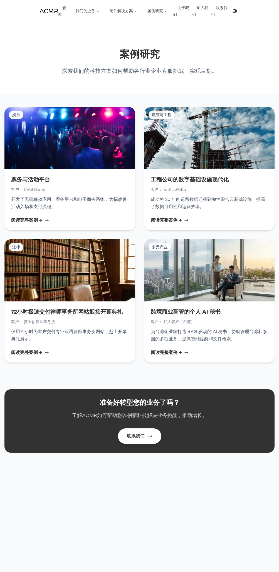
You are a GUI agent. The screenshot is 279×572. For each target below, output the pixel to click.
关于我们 (181, 11)
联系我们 (219, 11)
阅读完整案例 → (30, 220)
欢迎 (62, 11)
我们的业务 (88, 11)
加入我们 (200, 11)
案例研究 (157, 11)
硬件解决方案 (123, 11)
